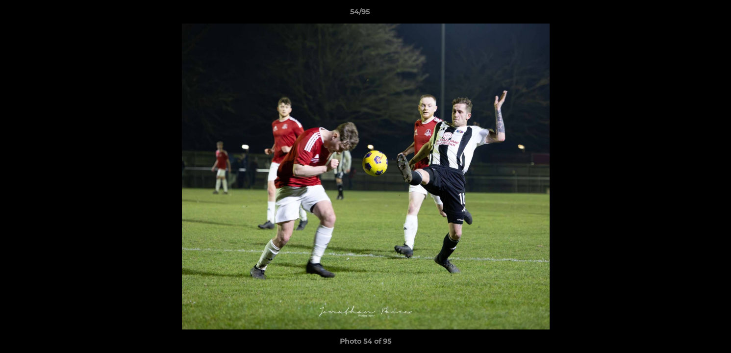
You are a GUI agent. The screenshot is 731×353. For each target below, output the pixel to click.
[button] (690, 14)
